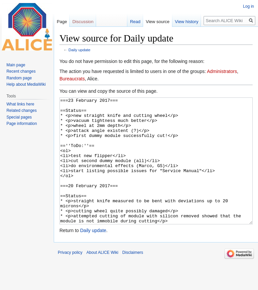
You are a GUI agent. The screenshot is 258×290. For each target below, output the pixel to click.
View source (158, 21)
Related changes (21, 110)
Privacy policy (70, 277)
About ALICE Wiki (102, 277)
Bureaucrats (72, 78)
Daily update (79, 50)
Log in (248, 6)
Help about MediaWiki (26, 84)
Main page (15, 65)
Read (135, 21)
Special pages (19, 117)
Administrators (222, 71)
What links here (20, 104)
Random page (19, 78)
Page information (21, 123)
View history (187, 21)
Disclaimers (132, 277)
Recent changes (21, 71)
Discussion (82, 21)
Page (62, 21)
